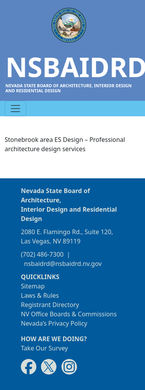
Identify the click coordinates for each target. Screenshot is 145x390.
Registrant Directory (50, 304)
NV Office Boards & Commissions (69, 314)
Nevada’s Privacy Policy (54, 323)
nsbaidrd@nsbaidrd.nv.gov (63, 263)
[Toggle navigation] (15, 108)
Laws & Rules (40, 295)
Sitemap (33, 286)
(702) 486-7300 (42, 254)
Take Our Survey (44, 348)
